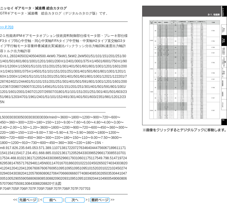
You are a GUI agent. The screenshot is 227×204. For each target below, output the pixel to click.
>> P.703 (6, 27)
